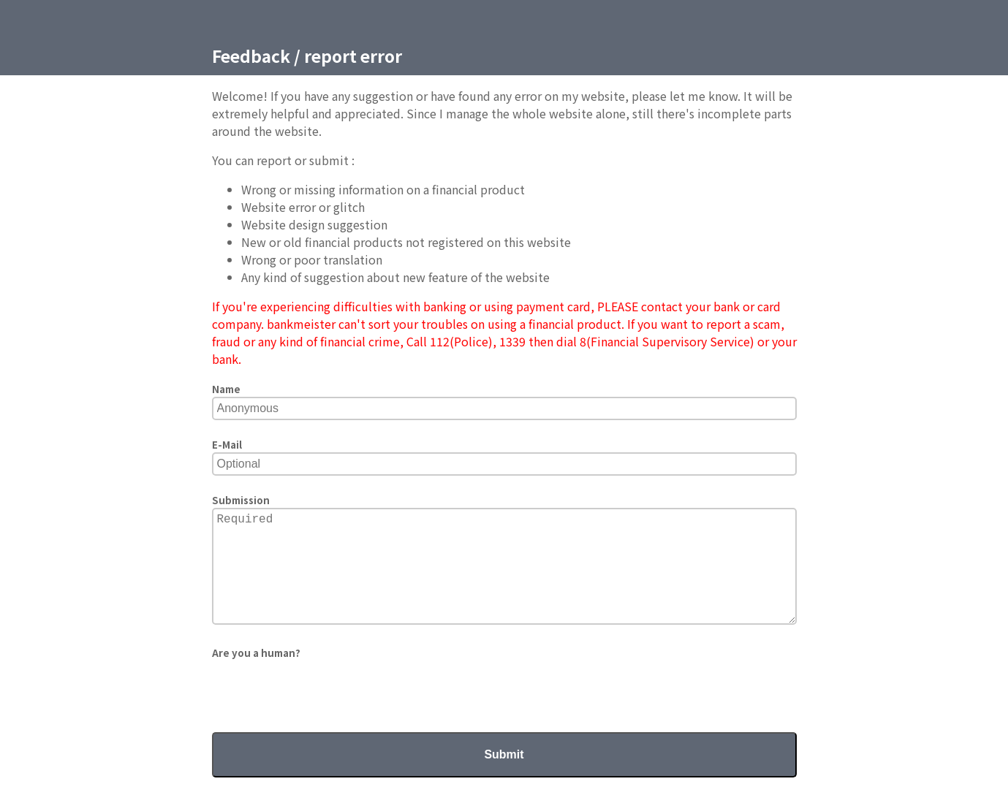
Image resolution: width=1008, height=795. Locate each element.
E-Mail (227, 445)
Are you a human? (256, 653)
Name (226, 389)
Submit (503, 754)
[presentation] (323, 689)
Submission (241, 500)
